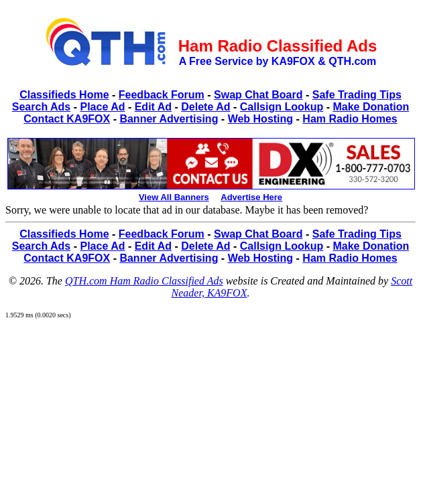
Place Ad (102, 106)
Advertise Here (251, 197)
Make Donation (371, 106)
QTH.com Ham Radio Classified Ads (144, 281)
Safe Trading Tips (357, 94)
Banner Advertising (168, 119)
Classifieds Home (64, 94)
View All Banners (174, 197)
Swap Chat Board (258, 94)
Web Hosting (260, 119)
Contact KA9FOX (66, 119)
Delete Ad (205, 106)
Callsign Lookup (281, 106)
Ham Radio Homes (349, 119)
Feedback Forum (161, 94)
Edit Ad (153, 106)
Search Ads (41, 106)
